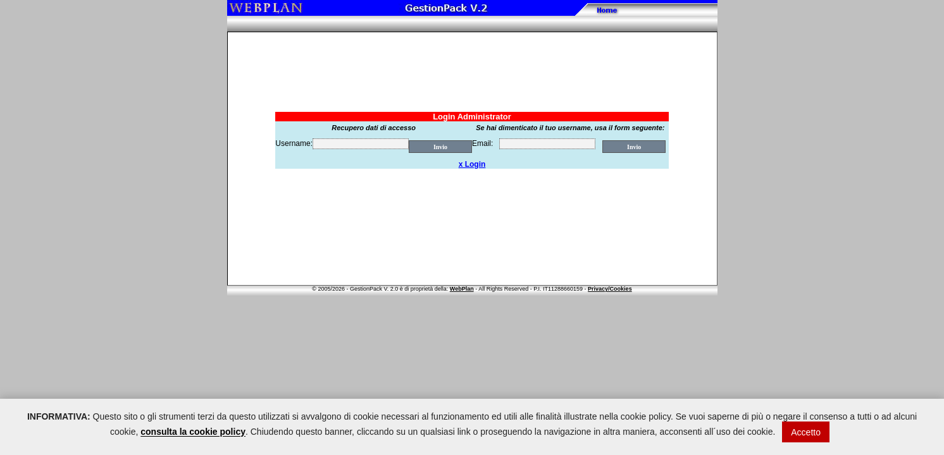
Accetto (806, 432)
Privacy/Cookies (610, 289)
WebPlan (462, 289)
